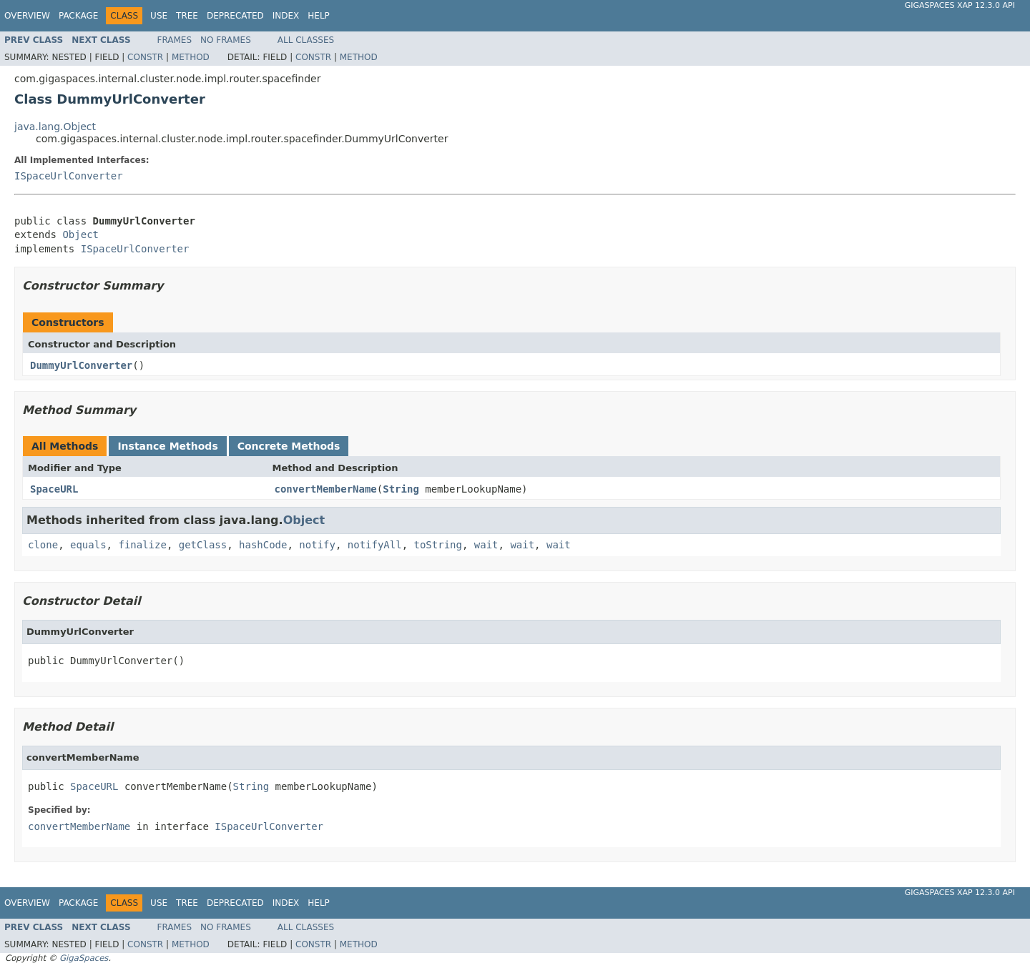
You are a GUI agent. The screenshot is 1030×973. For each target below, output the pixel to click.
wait (486, 544)
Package (78, 16)
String (401, 489)
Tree (187, 16)
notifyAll (375, 544)
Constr (145, 57)
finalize (142, 544)
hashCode (263, 544)
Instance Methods (167, 446)
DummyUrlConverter (81, 365)
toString (438, 544)
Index (286, 16)
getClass (203, 544)
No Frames (225, 40)
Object (80, 234)
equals (88, 544)
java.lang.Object (55, 126)
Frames (174, 40)
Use (158, 16)
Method (191, 57)
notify (317, 544)
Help (319, 16)
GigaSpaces (83, 958)
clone (43, 544)
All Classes (306, 40)
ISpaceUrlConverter (68, 176)
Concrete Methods (288, 446)
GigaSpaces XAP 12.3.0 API (960, 5)
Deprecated (235, 16)
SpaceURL (54, 489)
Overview (27, 16)
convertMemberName (326, 489)
